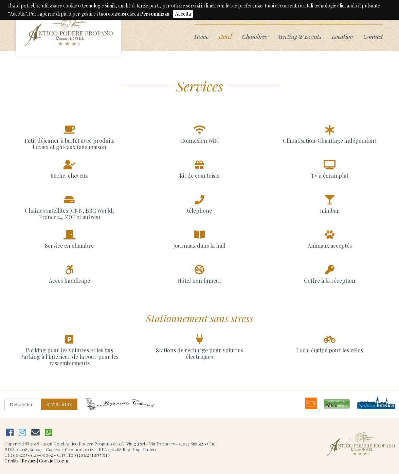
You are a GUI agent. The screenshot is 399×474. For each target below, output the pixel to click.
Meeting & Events (299, 36)
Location (342, 36)
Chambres (254, 36)
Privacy (29, 460)
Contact (373, 36)
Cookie (46, 460)
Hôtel (225, 36)
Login (62, 460)
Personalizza (154, 14)
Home (201, 36)
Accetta (183, 14)
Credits (11, 460)
